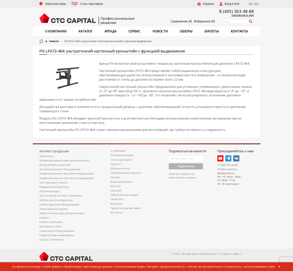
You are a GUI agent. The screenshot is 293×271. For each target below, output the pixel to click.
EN (251, 4)
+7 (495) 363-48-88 (227, 165)
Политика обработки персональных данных (182, 175)
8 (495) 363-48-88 (236, 11)
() (204, 21)
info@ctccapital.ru (227, 169)
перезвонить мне (243, 15)
